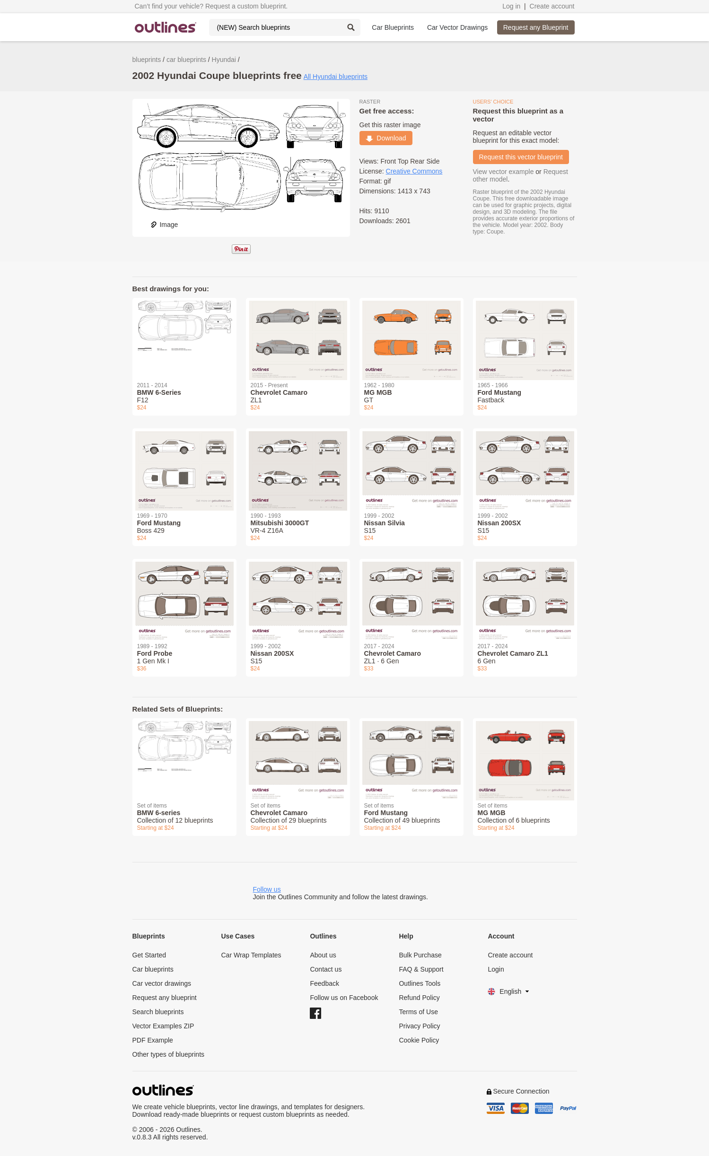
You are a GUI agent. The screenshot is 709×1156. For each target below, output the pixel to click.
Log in (511, 6)
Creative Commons (414, 171)
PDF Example (152, 1040)
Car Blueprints (393, 27)
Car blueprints (153, 969)
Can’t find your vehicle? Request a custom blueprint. (211, 6)
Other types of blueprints (168, 1054)
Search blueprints (158, 1012)
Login (496, 969)
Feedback (324, 983)
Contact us (325, 969)
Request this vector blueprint (521, 157)
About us (323, 955)
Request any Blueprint (536, 27)
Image (164, 224)
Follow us (267, 889)
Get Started (149, 955)
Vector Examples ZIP (163, 1026)
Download (386, 138)
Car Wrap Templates (251, 955)
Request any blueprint (164, 997)
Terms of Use (418, 1012)
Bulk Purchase (420, 955)
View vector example (503, 171)
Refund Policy (419, 997)
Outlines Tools (419, 983)
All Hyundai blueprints (336, 76)
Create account (552, 6)
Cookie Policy (419, 1040)
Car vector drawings (162, 983)
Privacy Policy (419, 1026)
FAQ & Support (421, 969)
